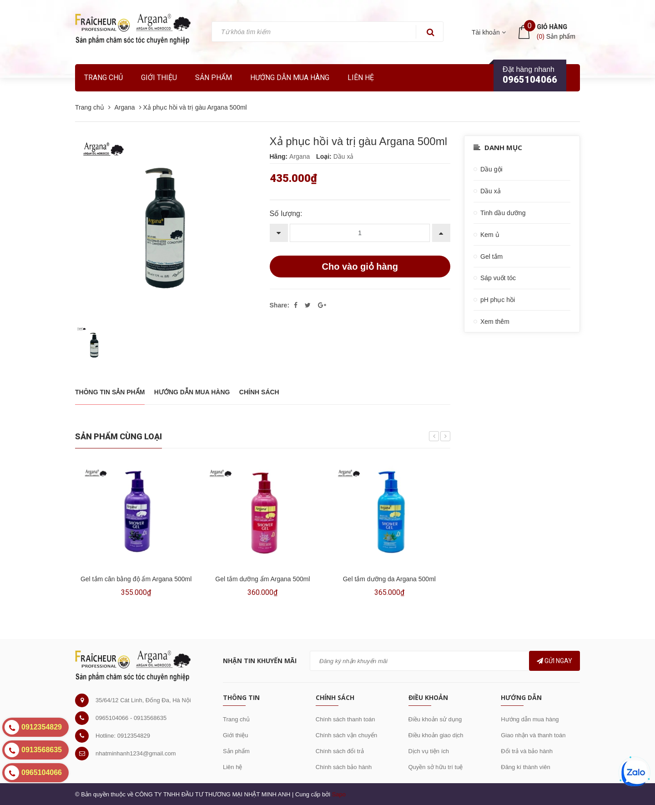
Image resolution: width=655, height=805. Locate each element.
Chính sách (259, 392)
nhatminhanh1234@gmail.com (136, 753)
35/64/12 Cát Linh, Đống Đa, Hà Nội (143, 700)
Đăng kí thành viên (525, 767)
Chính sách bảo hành (344, 767)
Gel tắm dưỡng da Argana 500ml (389, 579)
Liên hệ (361, 77)
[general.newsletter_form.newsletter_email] (445, 661)
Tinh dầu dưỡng (502, 212)
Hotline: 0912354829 (123, 735)
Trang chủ (236, 719)
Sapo (339, 794)
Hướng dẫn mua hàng (289, 77)
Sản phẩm (236, 751)
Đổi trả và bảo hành (527, 751)
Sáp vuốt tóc (498, 278)
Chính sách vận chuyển (346, 735)
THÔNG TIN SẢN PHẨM (110, 392)
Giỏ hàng (552, 26)
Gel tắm (491, 256)
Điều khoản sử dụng (435, 719)
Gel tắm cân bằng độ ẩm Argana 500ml (136, 579)
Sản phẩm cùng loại (118, 436)
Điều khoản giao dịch (436, 735)
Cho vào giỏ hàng (360, 267)
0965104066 (530, 79)
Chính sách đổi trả (340, 751)
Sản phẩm (213, 77)
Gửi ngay (554, 660)
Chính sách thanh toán (345, 719)
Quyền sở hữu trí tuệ (435, 767)
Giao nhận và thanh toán (533, 735)
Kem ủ (489, 234)
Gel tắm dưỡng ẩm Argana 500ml (262, 579)
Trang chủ (103, 77)
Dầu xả (490, 191)
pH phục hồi (497, 299)
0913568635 (150, 717)
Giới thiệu (159, 77)
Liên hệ (232, 767)
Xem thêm (494, 321)
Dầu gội (491, 169)
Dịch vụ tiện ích (428, 751)
